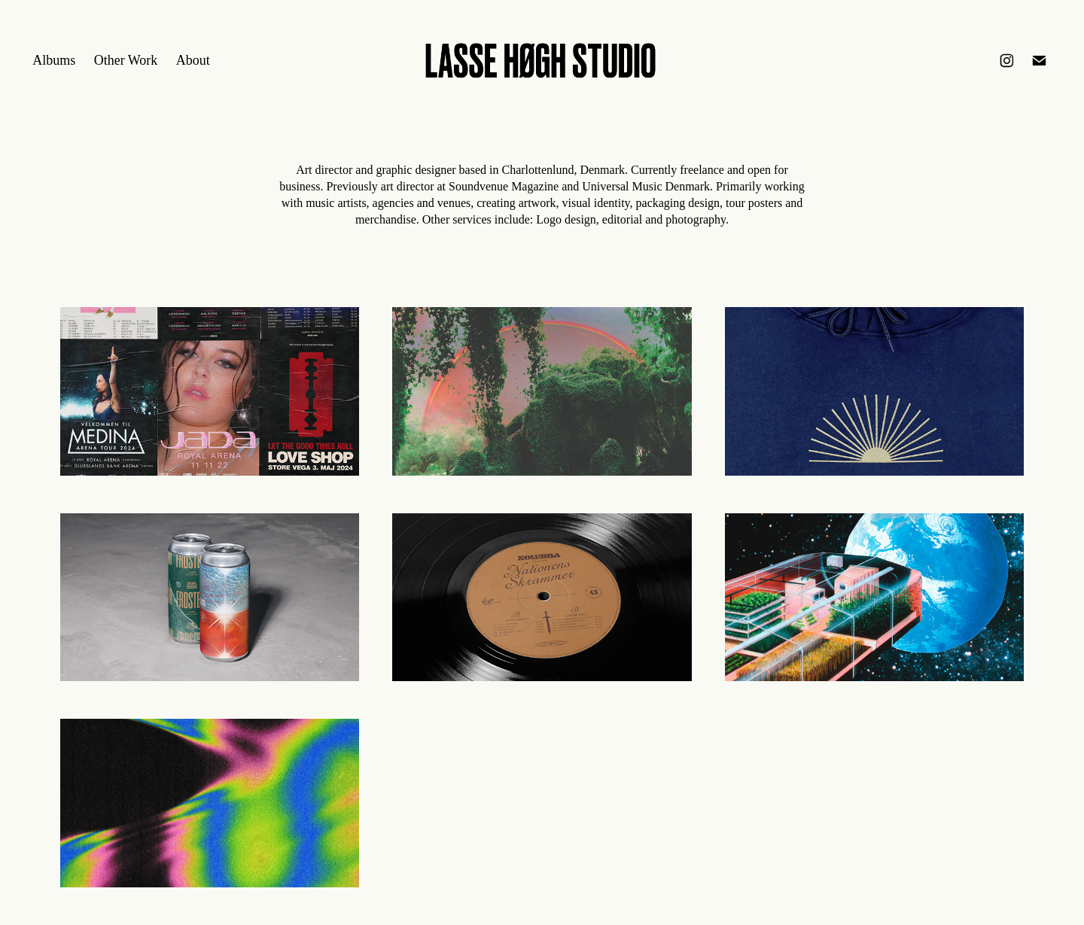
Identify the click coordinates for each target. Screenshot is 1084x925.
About (193, 60)
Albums (53, 60)
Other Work (126, 60)
